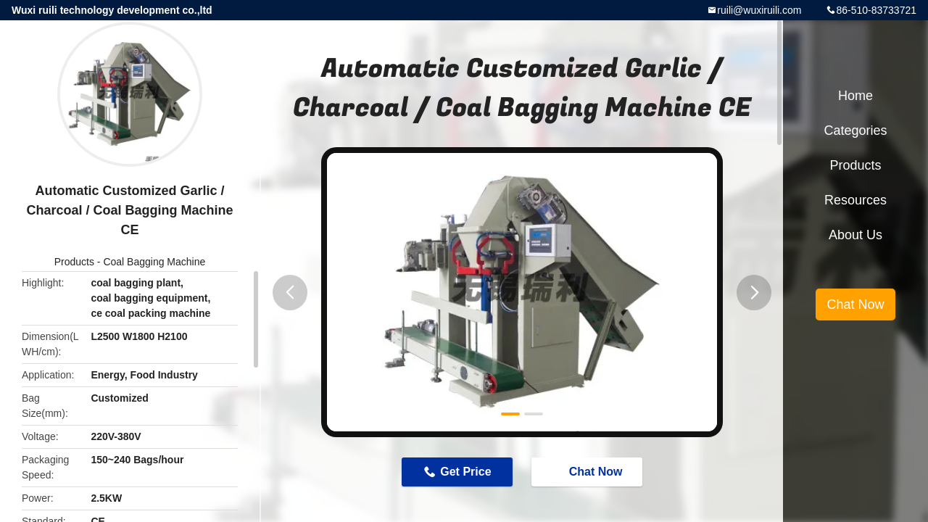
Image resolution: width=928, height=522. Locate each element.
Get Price (465, 471)
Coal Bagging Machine (154, 262)
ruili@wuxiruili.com (759, 10)
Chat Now (589, 471)
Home (855, 95)
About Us (855, 235)
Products (74, 262)
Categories (855, 130)
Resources (855, 200)
